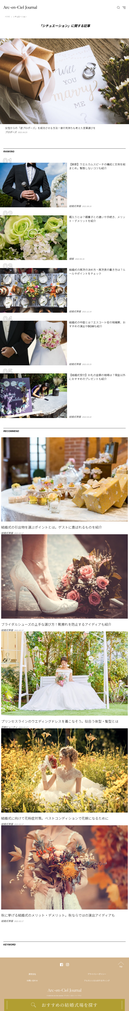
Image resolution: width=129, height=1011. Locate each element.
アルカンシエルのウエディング (97, 981)
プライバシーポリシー (97, 974)
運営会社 (32, 974)
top (121, 966)
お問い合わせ (32, 981)
